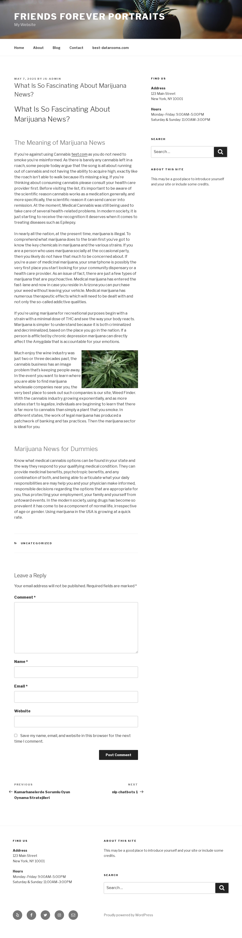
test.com (79, 154)
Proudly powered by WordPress (128, 915)
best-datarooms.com (110, 48)
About (38, 48)
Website (22, 711)
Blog (56, 48)
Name (21, 661)
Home (19, 48)
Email (21, 686)
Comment (25, 597)
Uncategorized (36, 543)
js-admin (52, 78)
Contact (76, 48)
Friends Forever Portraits (89, 16)
